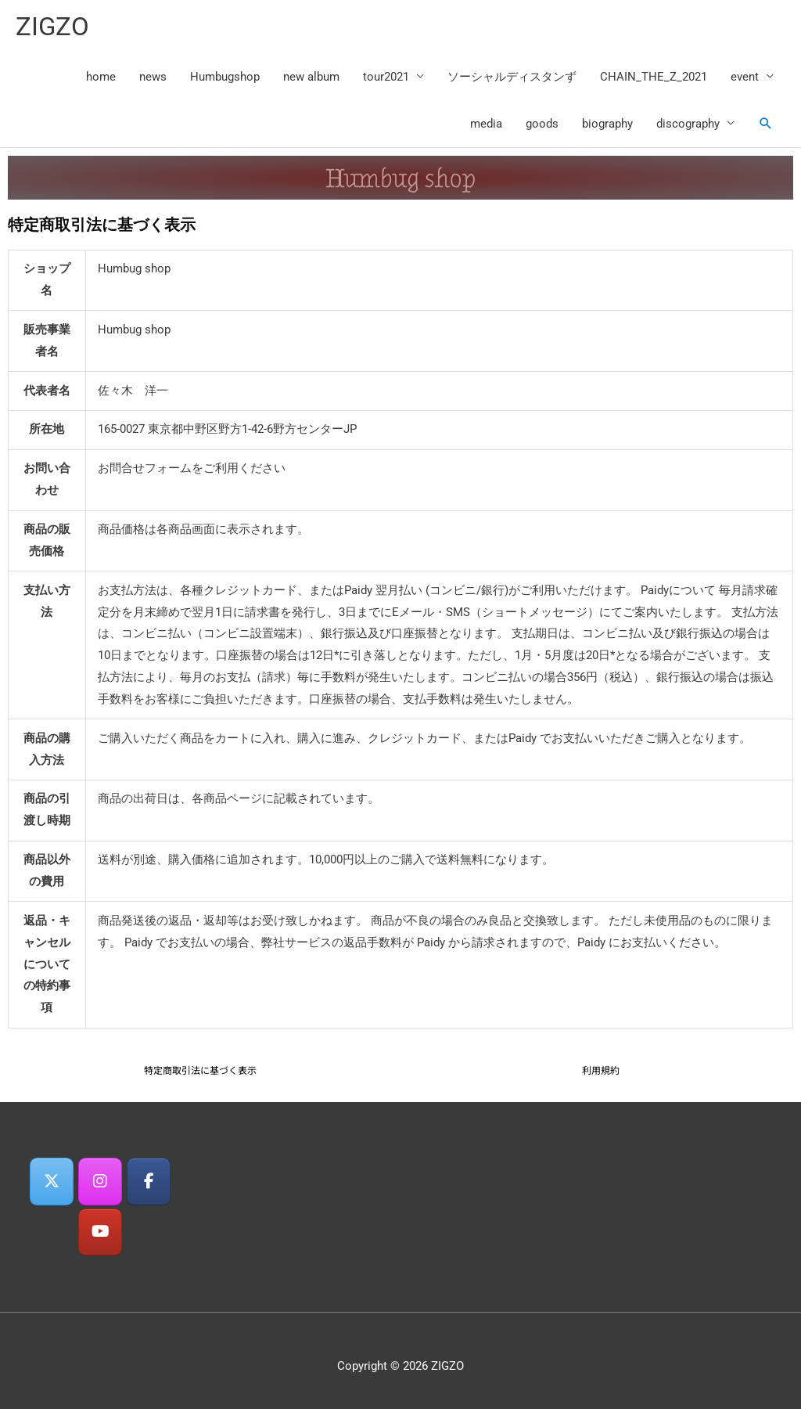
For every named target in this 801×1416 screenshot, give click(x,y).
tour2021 (386, 80)
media (486, 127)
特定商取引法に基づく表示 (200, 1072)
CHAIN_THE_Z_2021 (653, 80)
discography (688, 127)
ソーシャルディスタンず (512, 80)
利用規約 (601, 1072)
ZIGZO (55, 28)
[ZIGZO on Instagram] (100, 1186)
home (101, 80)
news (153, 80)
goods (542, 127)
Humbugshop (225, 80)
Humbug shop (400, 180)
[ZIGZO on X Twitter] (48, 1186)
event (745, 80)
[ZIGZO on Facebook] (151, 1186)
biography (607, 127)
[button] (766, 127)
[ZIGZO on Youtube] (100, 1238)
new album (311, 80)
